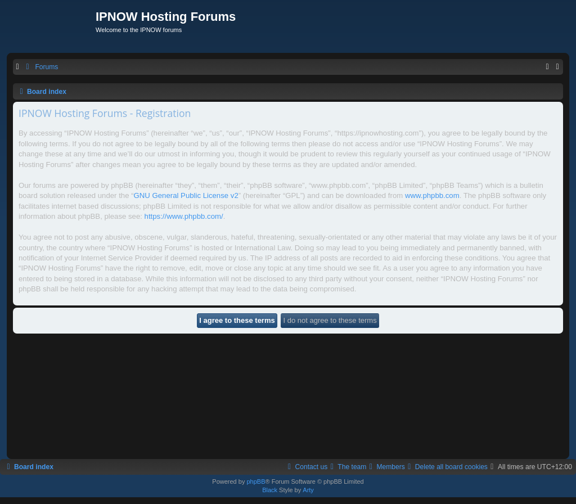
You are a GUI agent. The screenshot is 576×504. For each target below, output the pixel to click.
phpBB (255, 481)
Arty (308, 490)
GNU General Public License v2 (186, 195)
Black (269, 490)
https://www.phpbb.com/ (184, 216)
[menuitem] (40, 67)
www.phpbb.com (432, 195)
